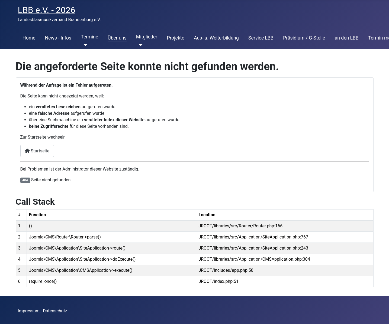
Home (28, 38)
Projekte (175, 38)
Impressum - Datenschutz (42, 310)
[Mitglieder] (139, 45)
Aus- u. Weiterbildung (216, 38)
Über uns (117, 38)
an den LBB (347, 38)
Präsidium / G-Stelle (304, 38)
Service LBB (261, 38)
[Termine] (84, 45)
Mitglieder (146, 37)
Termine (89, 37)
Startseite (37, 150)
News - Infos (58, 38)
